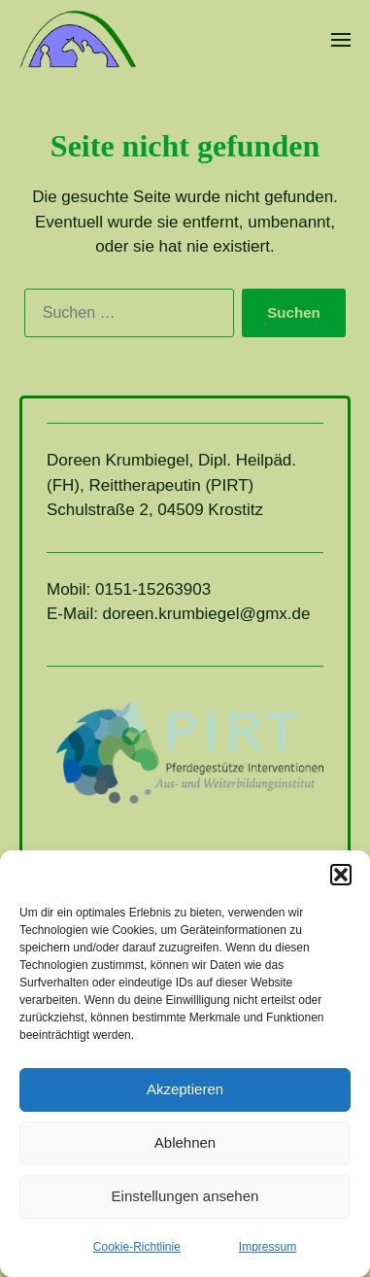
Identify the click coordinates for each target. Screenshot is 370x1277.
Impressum (267, 1247)
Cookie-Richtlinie (137, 1247)
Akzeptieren (185, 1089)
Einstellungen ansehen (185, 1196)
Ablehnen (185, 1142)
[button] (341, 874)
